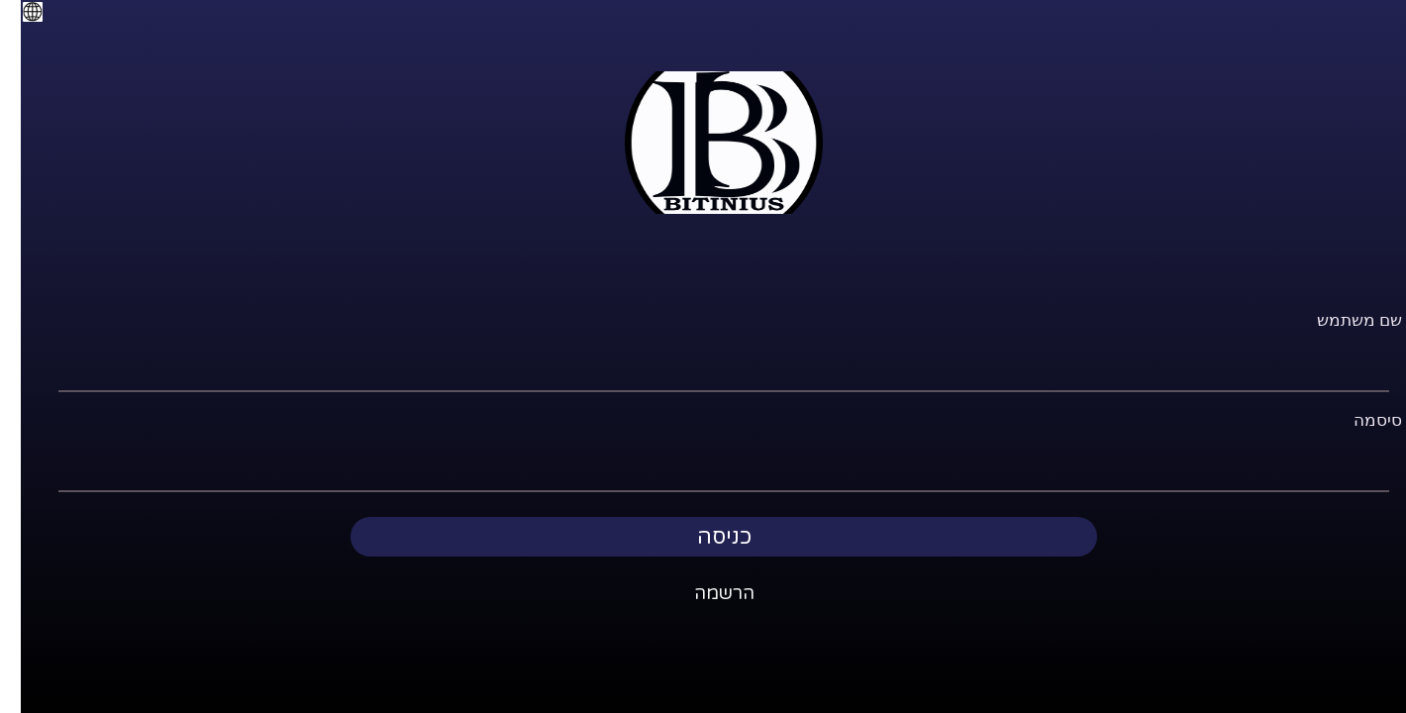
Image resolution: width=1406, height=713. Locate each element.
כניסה (703, 537)
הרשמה (703, 593)
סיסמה (1357, 420)
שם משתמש (1338, 320)
